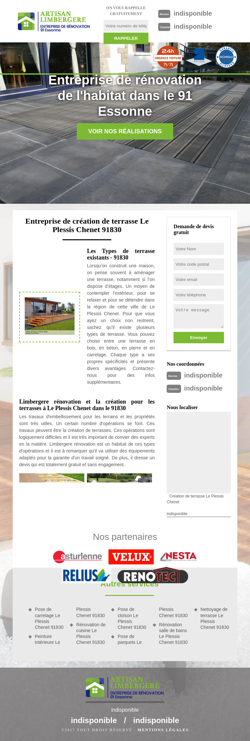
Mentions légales (163, 730)
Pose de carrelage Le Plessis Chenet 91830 (49, 618)
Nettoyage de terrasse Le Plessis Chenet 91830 (215, 618)
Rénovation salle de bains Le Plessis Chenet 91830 (173, 633)
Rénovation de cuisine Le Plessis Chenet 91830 (90, 633)
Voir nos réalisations (125, 131)
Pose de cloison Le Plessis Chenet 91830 (132, 618)
